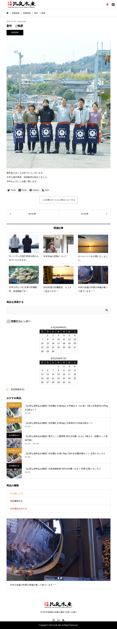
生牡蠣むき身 (16, 493)
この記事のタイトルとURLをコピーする (58, 200)
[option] (59, 553)
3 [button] (61, 578)
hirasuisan (22, 21)
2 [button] (58, 578)
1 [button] (56, 578)
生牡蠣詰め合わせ (18, 508)
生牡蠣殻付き (16, 501)
